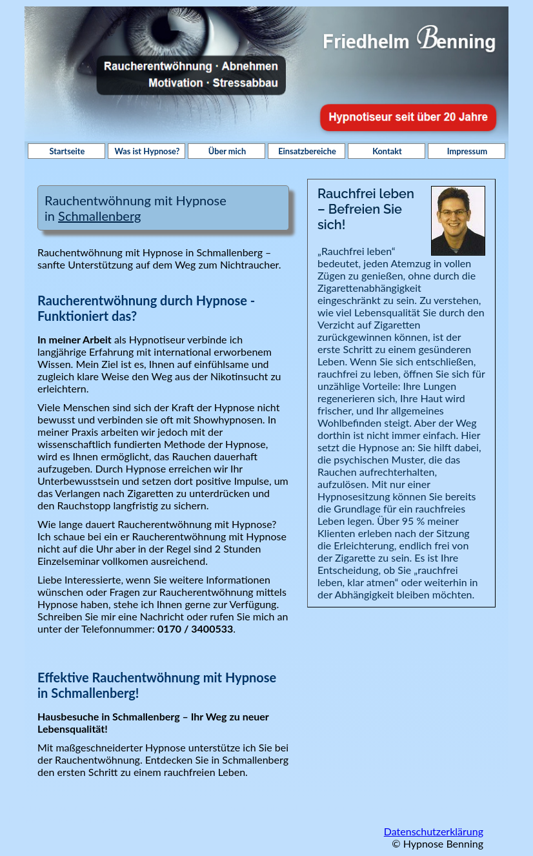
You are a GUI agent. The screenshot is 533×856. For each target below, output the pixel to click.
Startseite (67, 151)
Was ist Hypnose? (147, 151)
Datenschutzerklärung (433, 831)
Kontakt (387, 151)
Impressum (467, 151)
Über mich (227, 151)
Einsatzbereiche (307, 151)
